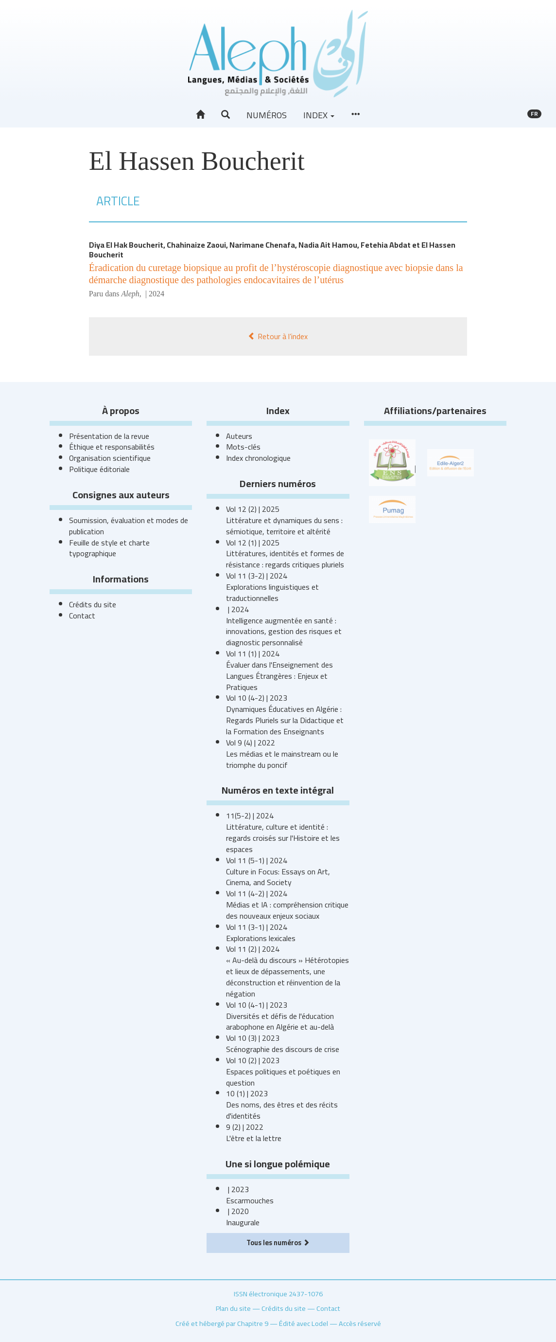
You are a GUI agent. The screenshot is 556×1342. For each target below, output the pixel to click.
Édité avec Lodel (303, 1323)
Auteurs (239, 436)
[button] (225, 114)
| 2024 (153, 294)
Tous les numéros (278, 1242)
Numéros (266, 115)
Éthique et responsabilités (112, 446)
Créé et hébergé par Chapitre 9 (221, 1323)
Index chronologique (258, 458)
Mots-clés (243, 446)
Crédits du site (92, 604)
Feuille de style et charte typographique (109, 548)
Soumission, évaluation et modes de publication (128, 526)
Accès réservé (360, 1323)
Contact (82, 615)
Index (318, 115)
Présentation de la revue (109, 436)
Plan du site (233, 1308)
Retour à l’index (278, 336)
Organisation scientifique (110, 458)
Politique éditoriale (99, 469)
